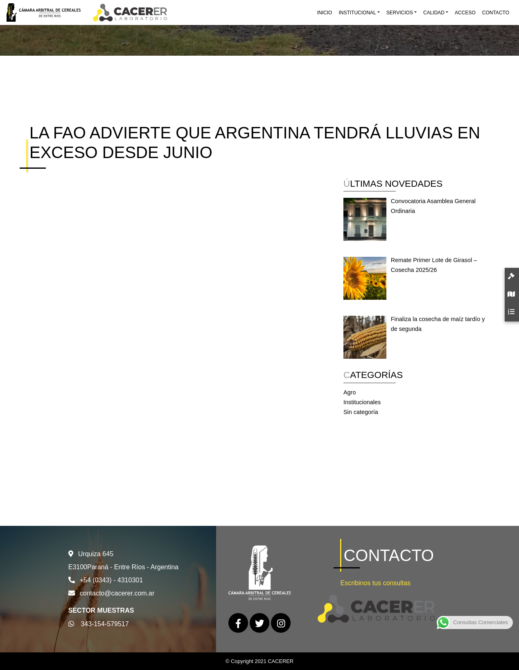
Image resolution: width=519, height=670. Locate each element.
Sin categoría (360, 412)
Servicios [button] (399, 13)
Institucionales (362, 402)
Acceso (465, 13)
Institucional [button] (357, 13)
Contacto (495, 13)
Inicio (324, 13)
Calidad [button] (434, 13)
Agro (349, 392)
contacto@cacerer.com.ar (117, 593)
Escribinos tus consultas (375, 582)
